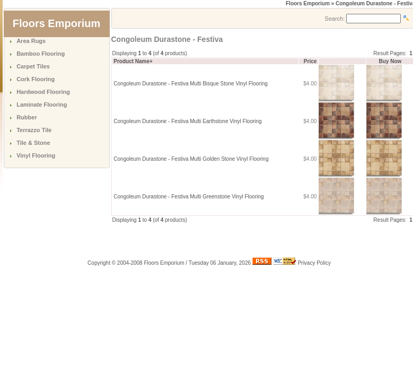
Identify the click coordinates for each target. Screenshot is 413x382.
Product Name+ (133, 61)
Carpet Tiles (33, 66)
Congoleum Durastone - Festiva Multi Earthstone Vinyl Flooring (187, 121)
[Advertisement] (235, 240)
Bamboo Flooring (40, 53)
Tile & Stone (33, 143)
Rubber (26, 117)
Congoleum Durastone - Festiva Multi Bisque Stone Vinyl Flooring (190, 83)
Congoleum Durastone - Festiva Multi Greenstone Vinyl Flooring (188, 196)
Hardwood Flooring (43, 92)
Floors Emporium (308, 3)
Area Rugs (31, 41)
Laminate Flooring (41, 104)
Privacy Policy (314, 263)
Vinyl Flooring (35, 155)
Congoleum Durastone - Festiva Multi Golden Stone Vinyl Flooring (190, 159)
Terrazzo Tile (33, 130)
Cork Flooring (35, 79)
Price (310, 61)
